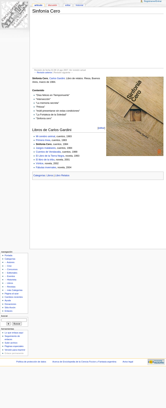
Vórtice (40, 163)
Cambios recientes (14, 297)
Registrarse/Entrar (153, 1)
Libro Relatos (62, 175)
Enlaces (8, 311)
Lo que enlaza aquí (14, 333)
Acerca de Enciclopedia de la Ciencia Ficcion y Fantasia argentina (84, 362)
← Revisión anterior (43, 72)
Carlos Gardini (57, 78)
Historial (79, 5)
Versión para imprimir (15, 350)
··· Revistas (10, 287)
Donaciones (10, 304)
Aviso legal (128, 362)
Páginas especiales (14, 346)
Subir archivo (11, 343)
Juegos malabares (46, 148)
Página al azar (12, 293)
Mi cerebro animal (45, 136)
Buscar (4, 316)
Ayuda (8, 300)
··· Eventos (10, 276)
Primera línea (43, 140)
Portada (8, 255)
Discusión (52, 5)
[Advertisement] (98, 41)
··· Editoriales (11, 273)
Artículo (38, 5)
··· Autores (10, 262)
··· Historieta (10, 279)
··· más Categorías (14, 290)
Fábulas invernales (46, 167)
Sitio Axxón (10, 307)
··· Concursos (11, 269)
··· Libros (9, 283)
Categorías (39, 175)
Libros (50, 175)
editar (101, 128)
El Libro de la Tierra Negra (50, 156)
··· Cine (8, 266)
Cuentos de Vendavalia (48, 151)
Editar (68, 5)
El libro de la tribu (45, 159)
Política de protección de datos (31, 362)
